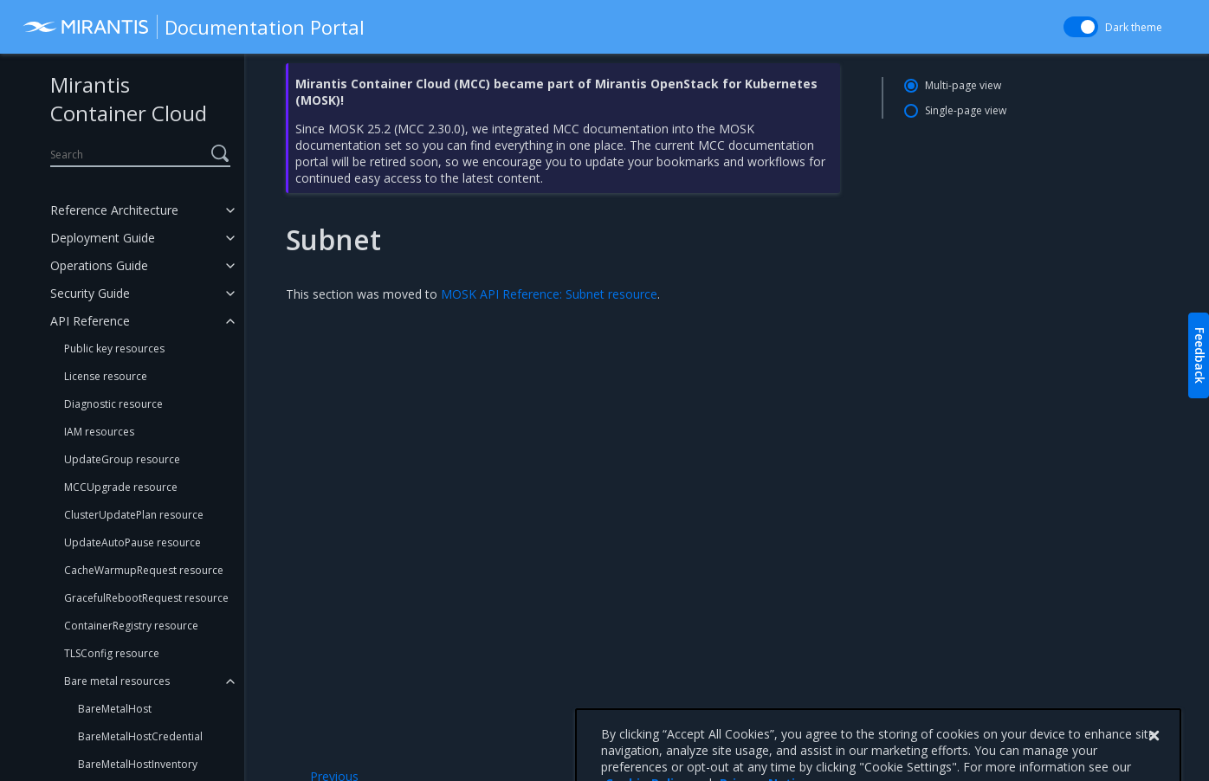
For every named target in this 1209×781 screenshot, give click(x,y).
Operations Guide (99, 265)
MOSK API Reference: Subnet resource (549, 294)
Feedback (1200, 355)
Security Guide (90, 293)
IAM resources (99, 431)
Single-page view (965, 110)
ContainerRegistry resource (131, 625)
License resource (105, 376)
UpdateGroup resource (122, 459)
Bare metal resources (117, 681)
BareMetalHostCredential (140, 736)
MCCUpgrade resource (121, 487)
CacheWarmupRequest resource (143, 570)
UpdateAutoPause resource (132, 542)
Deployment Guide (102, 237)
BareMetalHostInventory (137, 764)
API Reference (90, 321)
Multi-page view (963, 85)
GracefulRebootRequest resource (146, 598)
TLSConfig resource (111, 653)
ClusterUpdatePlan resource (134, 514)
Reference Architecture (114, 210)
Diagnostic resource (113, 404)
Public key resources (114, 348)
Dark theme (1133, 27)
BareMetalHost (115, 708)
